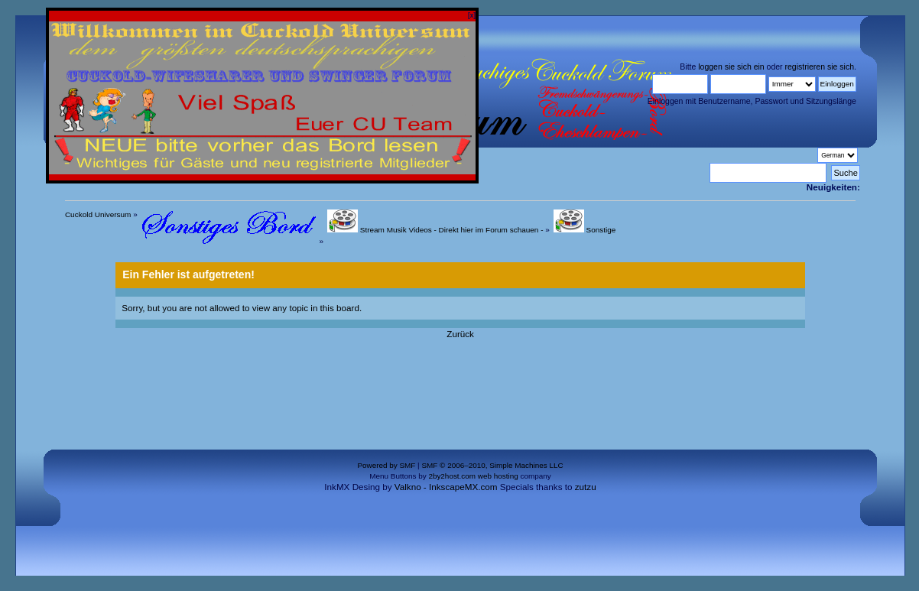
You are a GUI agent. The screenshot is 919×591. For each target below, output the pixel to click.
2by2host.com (452, 476)
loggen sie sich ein (731, 66)
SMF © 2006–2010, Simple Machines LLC (492, 465)
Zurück (460, 334)
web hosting (498, 476)
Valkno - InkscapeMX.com (446, 487)
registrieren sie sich (819, 66)
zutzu (585, 487)
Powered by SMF (386, 465)
